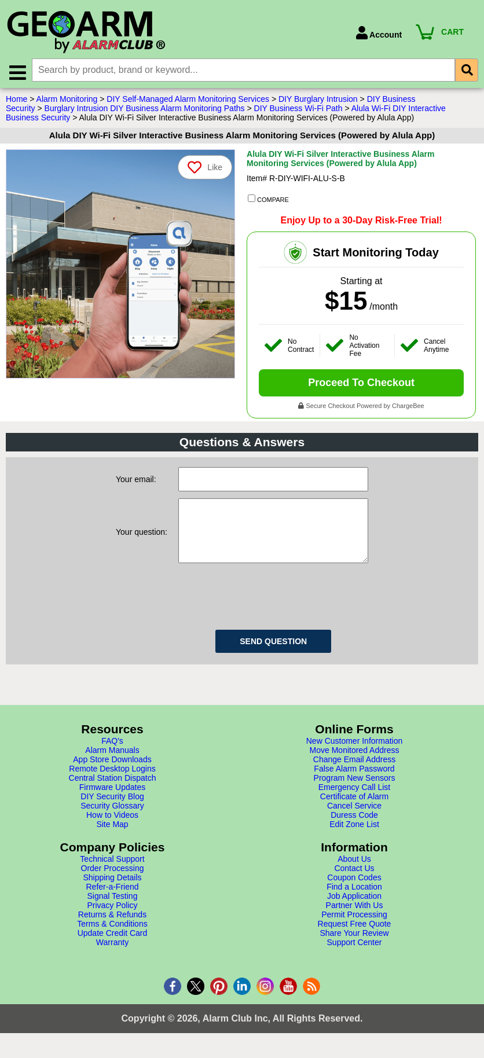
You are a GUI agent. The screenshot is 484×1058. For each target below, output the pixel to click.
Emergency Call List (354, 799)
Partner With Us (354, 918)
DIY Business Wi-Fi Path (298, 109)
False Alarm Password (354, 781)
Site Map (112, 837)
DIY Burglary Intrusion (318, 100)
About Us (354, 871)
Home (16, 100)
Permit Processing (354, 927)
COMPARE (268, 200)
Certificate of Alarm (354, 809)
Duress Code (354, 827)
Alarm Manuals (112, 762)
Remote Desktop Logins (112, 781)
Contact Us (354, 881)
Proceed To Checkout (361, 384)
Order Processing (112, 881)
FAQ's (112, 753)
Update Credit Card (113, 945)
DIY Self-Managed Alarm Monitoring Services (188, 100)
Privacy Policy (112, 918)
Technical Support (112, 871)
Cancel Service (354, 818)
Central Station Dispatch (112, 790)
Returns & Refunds (112, 927)
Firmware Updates (112, 799)
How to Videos (112, 827)
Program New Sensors (354, 790)
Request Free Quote (354, 936)
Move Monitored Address (354, 762)
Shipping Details (112, 890)
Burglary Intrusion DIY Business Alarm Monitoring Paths (145, 109)
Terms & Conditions (112, 936)
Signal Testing (112, 908)
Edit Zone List (354, 837)
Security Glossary (112, 818)
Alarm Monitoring (67, 100)
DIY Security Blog (112, 809)
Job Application (354, 908)
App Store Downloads (112, 772)
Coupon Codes (354, 890)
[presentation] (266, 607)
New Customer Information (354, 753)
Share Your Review (354, 945)
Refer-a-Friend (112, 899)
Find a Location (354, 899)
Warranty (112, 955)
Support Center (354, 955)
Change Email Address (354, 772)
